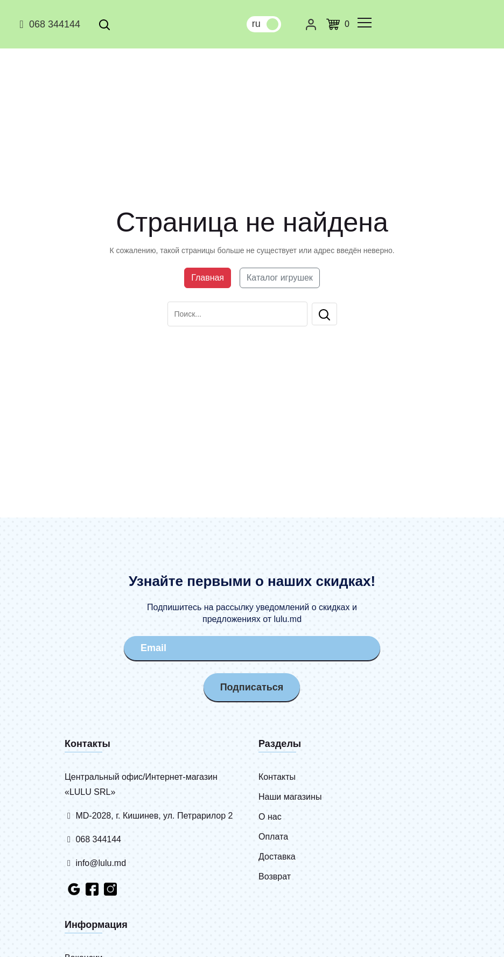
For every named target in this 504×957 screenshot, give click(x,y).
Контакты (277, 776)
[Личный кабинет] (311, 24)
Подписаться (252, 687)
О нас (270, 816)
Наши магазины (289, 796)
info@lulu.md (95, 863)
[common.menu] (365, 22)
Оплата (273, 836)
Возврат (274, 876)
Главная (207, 277)
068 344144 (48, 24)
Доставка (277, 856)
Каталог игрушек (280, 277)
